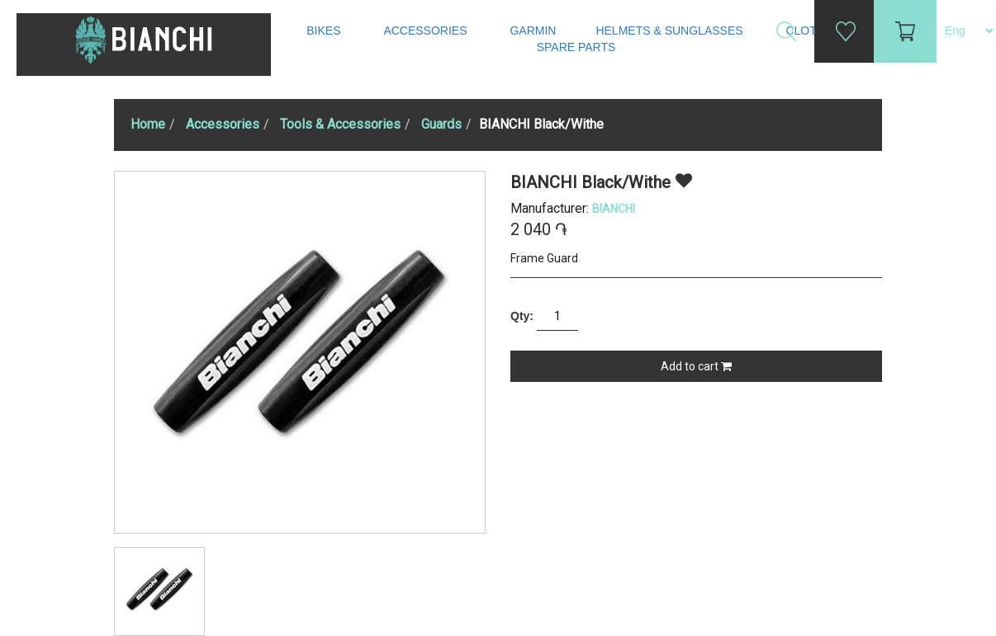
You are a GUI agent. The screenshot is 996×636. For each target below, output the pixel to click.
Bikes (325, 30)
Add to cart (696, 366)
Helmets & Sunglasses (670, 30)
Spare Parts (578, 47)
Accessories (426, 30)
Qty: (522, 316)
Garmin (533, 30)
